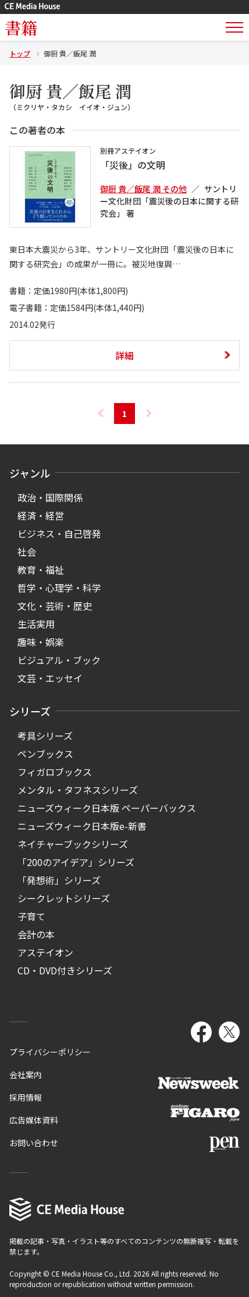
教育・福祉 (40, 570)
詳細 (124, 355)
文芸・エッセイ (50, 678)
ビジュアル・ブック (59, 660)
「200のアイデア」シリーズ (75, 862)
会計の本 (36, 934)
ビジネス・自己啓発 (59, 533)
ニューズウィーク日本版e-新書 (82, 826)
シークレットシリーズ (63, 898)
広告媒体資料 (33, 1120)
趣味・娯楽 (40, 642)
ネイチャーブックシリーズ (72, 844)
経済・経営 (40, 515)
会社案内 (25, 1074)
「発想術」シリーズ (59, 880)
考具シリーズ (45, 736)
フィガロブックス (54, 772)
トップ (19, 53)
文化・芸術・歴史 (54, 606)
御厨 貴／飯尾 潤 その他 (143, 189)
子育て (31, 916)
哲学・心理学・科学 (59, 588)
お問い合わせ (33, 1142)
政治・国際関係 (50, 497)
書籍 (21, 27)
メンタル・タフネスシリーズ (77, 790)
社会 (26, 552)
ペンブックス (45, 754)
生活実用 (36, 624)
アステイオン (45, 952)
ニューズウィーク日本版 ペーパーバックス (106, 808)
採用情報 (25, 1097)
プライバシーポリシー (50, 1052)
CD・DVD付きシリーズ (64, 970)
